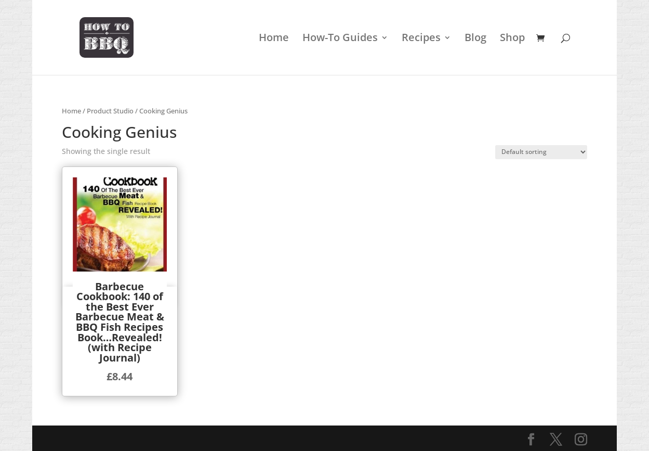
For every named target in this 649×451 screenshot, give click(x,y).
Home (274, 39)
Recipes (421, 39)
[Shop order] (541, 152)
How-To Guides (340, 39)
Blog (475, 39)
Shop (512, 39)
